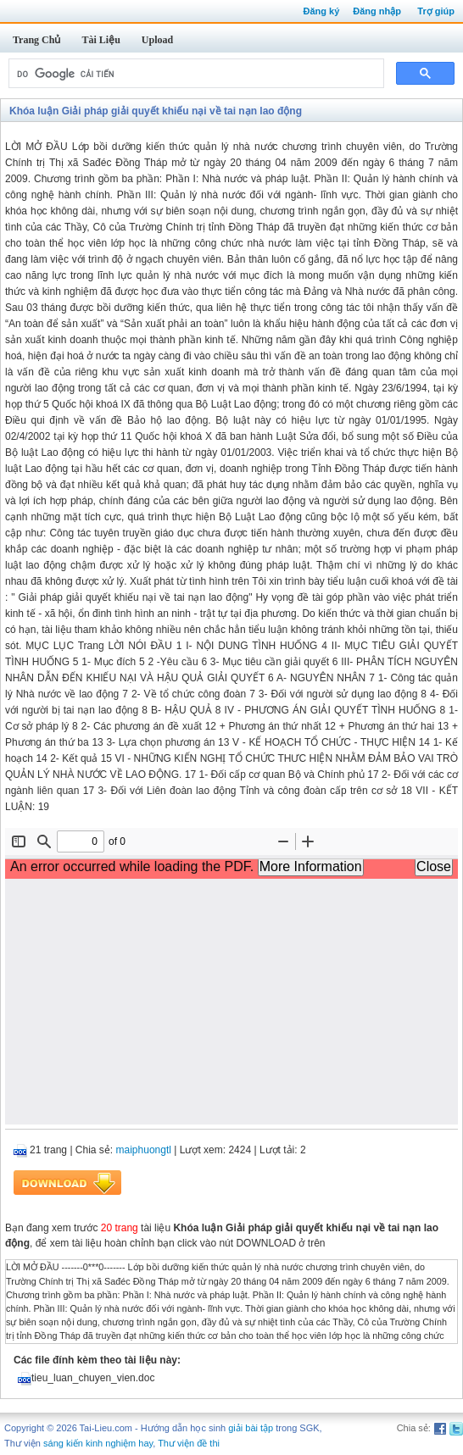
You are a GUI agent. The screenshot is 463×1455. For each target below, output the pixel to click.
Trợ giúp (436, 11)
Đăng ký (321, 11)
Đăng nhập (377, 11)
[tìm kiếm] (194, 74)
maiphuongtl (143, 1150)
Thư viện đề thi (189, 1443)
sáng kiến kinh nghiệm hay (98, 1443)
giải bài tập (250, 1428)
